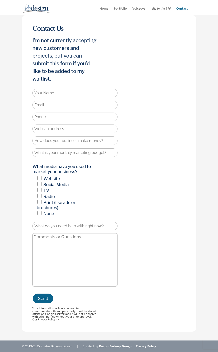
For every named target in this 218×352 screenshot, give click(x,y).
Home (104, 8)
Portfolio (120, 8)
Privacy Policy (146, 346)
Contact (182, 8)
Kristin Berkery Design (115, 346)
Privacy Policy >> (48, 319)
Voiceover (139, 8)
